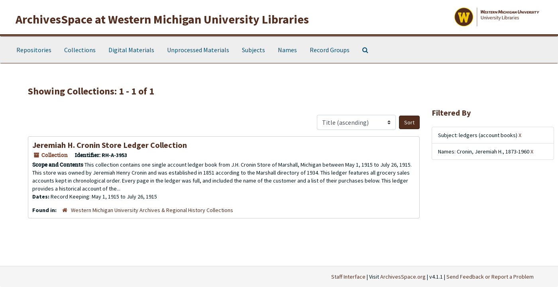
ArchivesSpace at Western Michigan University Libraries (162, 19)
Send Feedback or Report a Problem (490, 276)
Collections (80, 50)
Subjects (253, 50)
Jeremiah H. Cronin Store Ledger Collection (109, 145)
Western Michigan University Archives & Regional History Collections (152, 210)
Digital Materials (131, 50)
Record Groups (330, 50)
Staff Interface (348, 276)
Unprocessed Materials (198, 50)
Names (287, 50)
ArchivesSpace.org (403, 276)
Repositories (33, 50)
